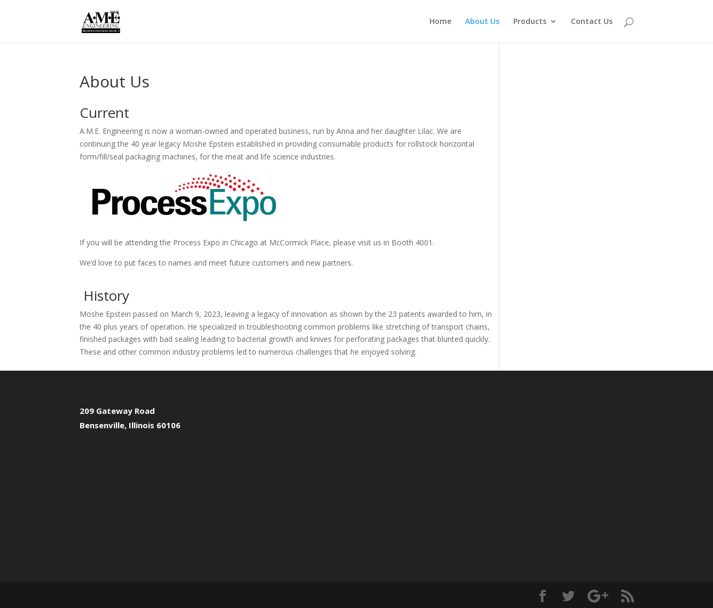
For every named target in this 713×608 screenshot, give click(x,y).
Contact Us (592, 22)
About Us (482, 22)
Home (440, 22)
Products (529, 22)
